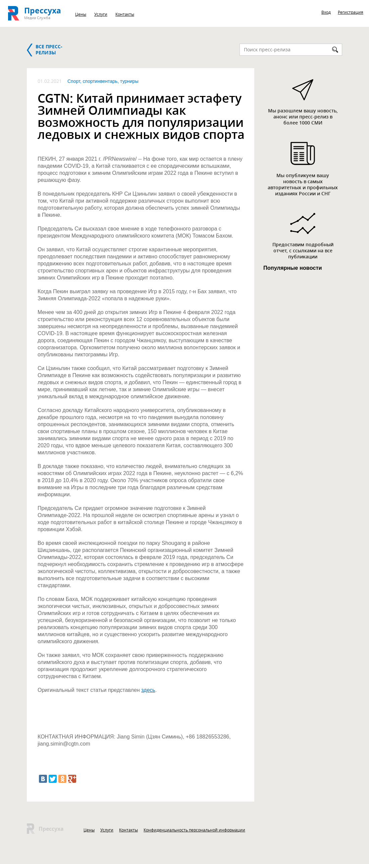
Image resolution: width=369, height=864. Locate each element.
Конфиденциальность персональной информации (194, 830)
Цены (80, 14)
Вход (326, 12)
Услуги (100, 14)
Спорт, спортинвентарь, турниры (103, 81)
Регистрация (350, 12)
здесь (148, 690)
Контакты (124, 14)
